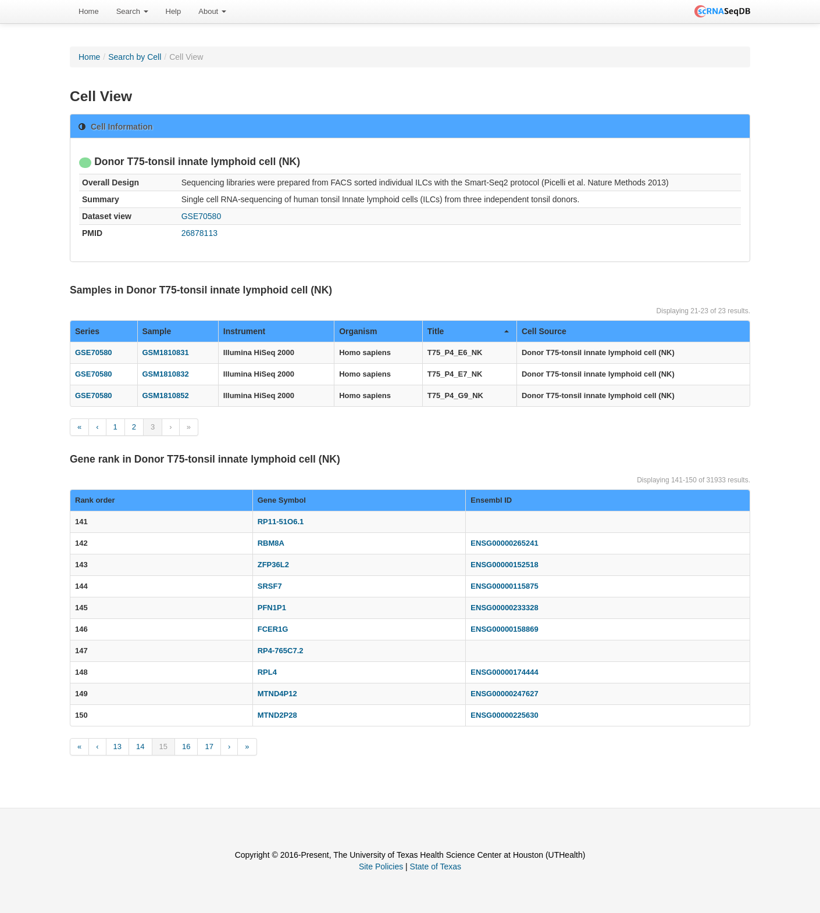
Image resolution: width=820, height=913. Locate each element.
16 (186, 746)
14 (140, 746)
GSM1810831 (165, 352)
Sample (157, 331)
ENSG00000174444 (504, 672)
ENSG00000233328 (504, 607)
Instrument (244, 331)
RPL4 (267, 672)
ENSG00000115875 (504, 586)
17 (209, 746)
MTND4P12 (277, 693)
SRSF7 (270, 586)
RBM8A (271, 543)
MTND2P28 (277, 715)
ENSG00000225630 (504, 715)
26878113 (199, 233)
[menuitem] (89, 11)
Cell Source (544, 331)
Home (89, 11)
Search (132, 11)
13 (117, 746)
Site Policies (381, 866)
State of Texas (435, 866)
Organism (358, 331)
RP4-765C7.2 (281, 650)
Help (173, 11)
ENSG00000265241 (504, 543)
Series (87, 331)
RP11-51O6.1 (281, 521)
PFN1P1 (272, 607)
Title (468, 331)
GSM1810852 (165, 395)
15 (163, 746)
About (212, 11)
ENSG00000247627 (504, 693)
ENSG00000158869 (504, 629)
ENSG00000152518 (504, 564)
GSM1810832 (165, 374)
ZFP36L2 (273, 564)
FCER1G (273, 629)
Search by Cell (134, 57)
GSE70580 (201, 216)
